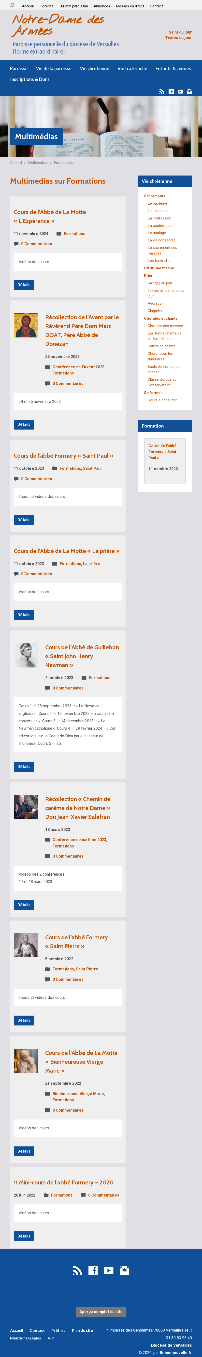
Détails (23, 284)
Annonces (102, 6)
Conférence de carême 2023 (79, 839)
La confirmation (160, 225)
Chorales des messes (165, 326)
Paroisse (19, 68)
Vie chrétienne (94, 68)
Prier (148, 276)
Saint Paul (92, 468)
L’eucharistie (158, 211)
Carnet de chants (161, 346)
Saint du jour (180, 32)
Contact (156, 6)
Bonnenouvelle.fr (176, 1352)
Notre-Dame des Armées (57, 26)
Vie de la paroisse (54, 68)
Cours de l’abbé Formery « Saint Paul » (63, 455)
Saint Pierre (87, 969)
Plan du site (82, 1330)
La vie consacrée (161, 240)
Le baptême (157, 203)
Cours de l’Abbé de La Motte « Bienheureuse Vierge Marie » (81, 1061)
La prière (91, 563)
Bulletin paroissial (73, 6)
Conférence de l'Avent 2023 (78, 367)
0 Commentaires (36, 243)
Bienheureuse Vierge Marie (78, 1093)
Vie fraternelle (132, 68)
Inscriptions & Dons (30, 79)
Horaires (47, 6)
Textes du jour (178, 37)
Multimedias (38, 162)
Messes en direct (130, 6)
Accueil (28, 6)
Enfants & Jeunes (173, 68)
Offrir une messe (159, 268)
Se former (153, 393)
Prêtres (58, 1330)
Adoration (156, 303)
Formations (63, 162)
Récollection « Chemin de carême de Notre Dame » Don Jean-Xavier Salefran (77, 807)
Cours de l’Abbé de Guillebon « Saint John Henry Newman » (82, 656)
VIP (51, 1338)
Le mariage (157, 233)
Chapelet (155, 311)
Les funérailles (160, 260)
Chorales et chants (161, 318)
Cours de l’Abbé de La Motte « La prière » (67, 550)
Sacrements (154, 196)
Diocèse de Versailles (171, 1345)
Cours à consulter (162, 400)
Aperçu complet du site (101, 1311)
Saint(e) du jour (160, 283)
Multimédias (36, 136)
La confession (159, 218)
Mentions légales (25, 1338)
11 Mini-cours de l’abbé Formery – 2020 (64, 1182)
